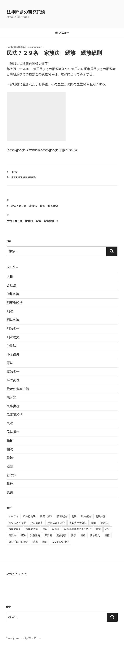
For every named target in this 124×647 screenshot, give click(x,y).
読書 (10, 492)
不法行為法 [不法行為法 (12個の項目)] (29, 516)
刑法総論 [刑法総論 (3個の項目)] (100, 516)
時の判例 (13, 380)
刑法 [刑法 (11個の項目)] (73, 516)
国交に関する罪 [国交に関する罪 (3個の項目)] (17, 522)
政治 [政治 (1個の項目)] (107, 529)
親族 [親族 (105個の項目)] (83, 535)
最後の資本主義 (18, 389)
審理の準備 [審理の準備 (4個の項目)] (32, 529)
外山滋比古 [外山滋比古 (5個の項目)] (37, 522)
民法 (20, 177)
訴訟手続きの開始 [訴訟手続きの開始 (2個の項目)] (18, 541)
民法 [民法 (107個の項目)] (23, 535)
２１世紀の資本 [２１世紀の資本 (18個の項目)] (60, 541)
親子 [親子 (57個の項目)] (73, 535)
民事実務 (13, 406)
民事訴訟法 (15, 415)
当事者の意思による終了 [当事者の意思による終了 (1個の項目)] (77, 529)
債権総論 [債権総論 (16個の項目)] (62, 516)
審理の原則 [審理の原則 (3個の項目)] (15, 529)
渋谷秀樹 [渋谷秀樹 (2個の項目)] (35, 535)
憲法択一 (13, 371)
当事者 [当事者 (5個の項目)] (55, 529)
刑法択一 (13, 328)
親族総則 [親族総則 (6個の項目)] (95, 535)
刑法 (10, 311)
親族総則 (32, 177)
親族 (25, 177)
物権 (10, 440)
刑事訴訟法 (15, 302)
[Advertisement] (36, 116)
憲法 (10, 363)
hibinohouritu (35, 47)
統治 (10, 458)
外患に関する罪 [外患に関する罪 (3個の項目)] (56, 522)
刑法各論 (13, 320)
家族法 (14, 177)
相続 (10, 449)
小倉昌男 (13, 354)
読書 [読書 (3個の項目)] (35, 541)
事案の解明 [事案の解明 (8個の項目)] (46, 516)
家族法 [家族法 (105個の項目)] (104, 522)
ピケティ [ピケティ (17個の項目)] (14, 516)
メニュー (62, 32)
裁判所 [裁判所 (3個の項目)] (48, 535)
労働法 (11, 346)
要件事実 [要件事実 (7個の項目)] (61, 535)
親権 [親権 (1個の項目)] (107, 535)
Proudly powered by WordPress (23, 638)
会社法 (11, 285)
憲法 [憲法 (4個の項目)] (98, 529)
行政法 (11, 475)
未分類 (14, 172)
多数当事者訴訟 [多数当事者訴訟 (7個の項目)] (78, 522)
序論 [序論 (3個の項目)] (45, 529)
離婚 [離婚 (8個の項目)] (45, 541)
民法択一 (13, 432)
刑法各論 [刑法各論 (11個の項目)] (86, 516)
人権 (10, 277)
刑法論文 (13, 337)
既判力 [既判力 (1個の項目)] (12, 535)
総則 (10, 466)
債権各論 (13, 294)
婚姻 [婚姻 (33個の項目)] (93, 522)
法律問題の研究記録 (26, 12)
